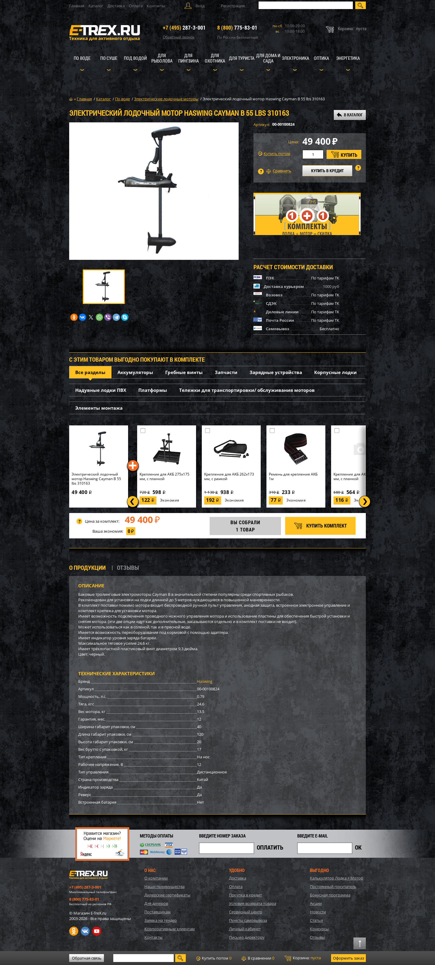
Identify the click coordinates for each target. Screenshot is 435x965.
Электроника (295, 58)
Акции (316, 903)
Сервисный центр (245, 912)
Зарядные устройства (276, 372)
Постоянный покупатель (333, 886)
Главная (76, 5)
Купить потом (274, 153)
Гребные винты (184, 372)
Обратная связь (87, 958)
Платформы (152, 390)
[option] (154, 191)
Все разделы (90, 372)
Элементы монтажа (99, 408)
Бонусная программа (330, 895)
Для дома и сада (268, 58)
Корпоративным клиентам (169, 928)
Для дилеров (156, 903)
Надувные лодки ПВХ (100, 390)
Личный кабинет (245, 928)
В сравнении (257, 958)
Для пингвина (188, 58)
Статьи (316, 920)
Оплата (136, 5)
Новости (318, 912)
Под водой (135, 58)
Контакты (156, 5)
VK (85, 931)
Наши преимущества (164, 886)
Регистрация (233, 5)
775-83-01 (237, 27)
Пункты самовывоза (248, 920)
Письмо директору (247, 937)
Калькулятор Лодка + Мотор (336, 878)
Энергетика (348, 58)
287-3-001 (184, 27)
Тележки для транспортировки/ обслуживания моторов (247, 390)
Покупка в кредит (245, 895)
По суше (108, 58)
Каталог (96, 5)
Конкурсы (319, 928)
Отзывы (317, 937)
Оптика (321, 58)
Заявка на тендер (160, 920)
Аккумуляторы (135, 372)
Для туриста (241, 58)
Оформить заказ (348, 958)
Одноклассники (73, 931)
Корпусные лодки (335, 372)
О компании (156, 878)
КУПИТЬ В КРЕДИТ (327, 170)
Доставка (116, 5)
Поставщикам (157, 912)
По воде (82, 58)
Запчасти (226, 372)
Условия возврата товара (252, 903)
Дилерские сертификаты (167, 895)
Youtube (96, 931)
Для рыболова (161, 58)
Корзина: (303, 958)
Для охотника (215, 58)
